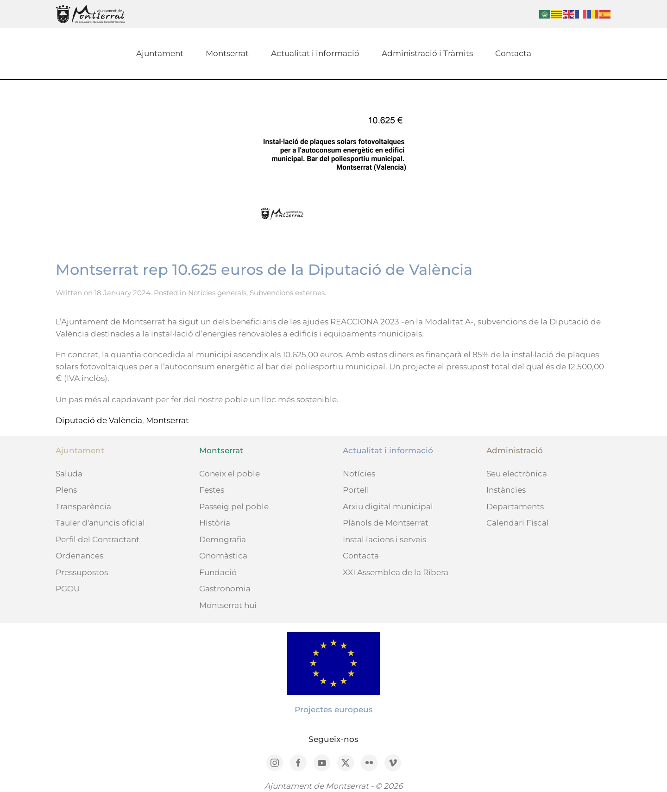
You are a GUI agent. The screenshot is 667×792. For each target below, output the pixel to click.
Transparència (83, 506)
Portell (356, 489)
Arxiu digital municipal (388, 506)
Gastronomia (225, 588)
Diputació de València (99, 420)
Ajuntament (159, 53)
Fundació (218, 572)
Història (214, 522)
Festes (211, 489)
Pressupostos (82, 572)
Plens (66, 489)
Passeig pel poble (234, 506)
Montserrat (227, 53)
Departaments (515, 506)
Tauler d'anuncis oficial (100, 522)
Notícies (359, 473)
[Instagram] (274, 762)
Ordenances (79, 555)
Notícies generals (217, 292)
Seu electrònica (516, 473)
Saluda (69, 473)
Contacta (513, 53)
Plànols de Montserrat (385, 522)
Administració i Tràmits (427, 53)
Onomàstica (223, 555)
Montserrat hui (228, 605)
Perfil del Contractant (97, 539)
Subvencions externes (287, 292)
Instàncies (506, 489)
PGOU (68, 588)
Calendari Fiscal (517, 522)
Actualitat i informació (315, 53)
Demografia (222, 539)
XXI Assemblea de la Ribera (395, 572)
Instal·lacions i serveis (384, 539)
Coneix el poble (229, 473)
